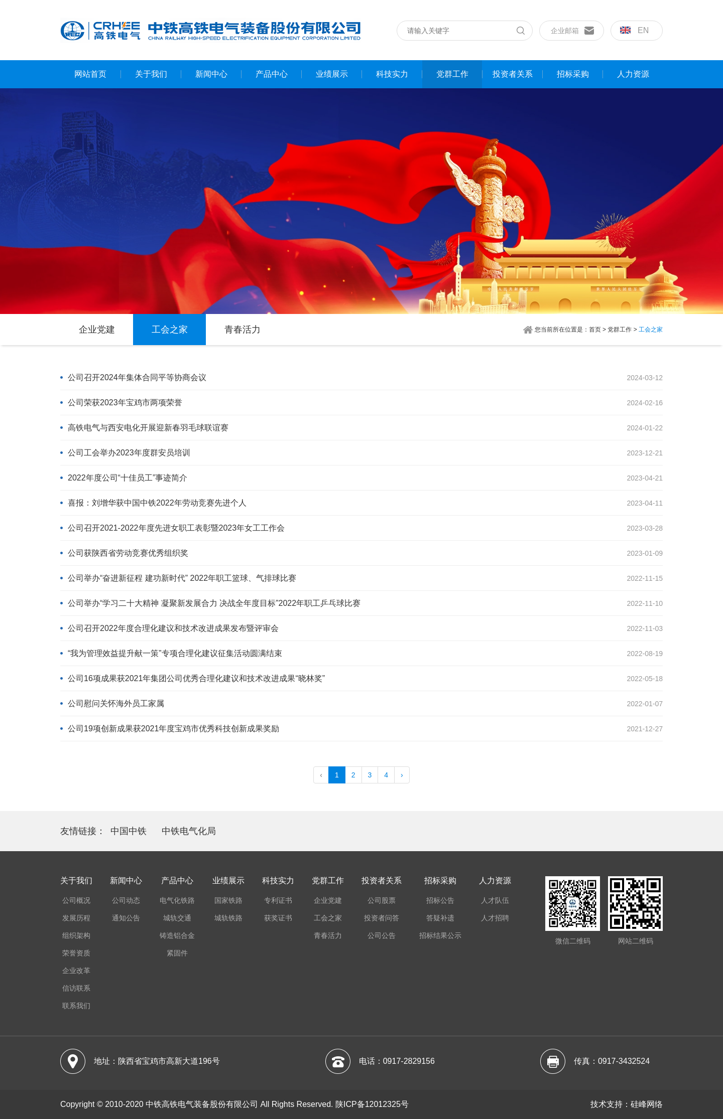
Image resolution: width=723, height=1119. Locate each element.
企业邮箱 (565, 31)
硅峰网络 (647, 1104)
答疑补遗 (440, 918)
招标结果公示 (440, 935)
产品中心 (272, 74)
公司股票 (382, 900)
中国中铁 (128, 831)
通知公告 (126, 918)
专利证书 (278, 900)
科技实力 (392, 74)
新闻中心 (211, 74)
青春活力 (242, 330)
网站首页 (90, 74)
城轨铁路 (228, 918)
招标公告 (440, 900)
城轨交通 (177, 918)
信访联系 (76, 988)
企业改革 (76, 971)
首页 (595, 329)
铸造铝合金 (177, 935)
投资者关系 (513, 74)
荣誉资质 (76, 953)
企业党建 (97, 330)
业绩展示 (332, 74)
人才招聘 (495, 918)
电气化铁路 (177, 900)
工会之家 (170, 330)
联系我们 (76, 1006)
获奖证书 (278, 918)
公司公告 (382, 935)
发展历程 (76, 918)
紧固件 (177, 953)
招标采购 (573, 74)
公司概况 (76, 900)
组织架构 (76, 935)
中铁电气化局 (189, 831)
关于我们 (151, 74)
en (634, 30)
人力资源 (633, 74)
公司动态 (126, 900)
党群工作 (452, 74)
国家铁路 (228, 900)
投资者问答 (381, 918)
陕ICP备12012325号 (372, 1104)
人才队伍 (495, 900)
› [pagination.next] (402, 775)
